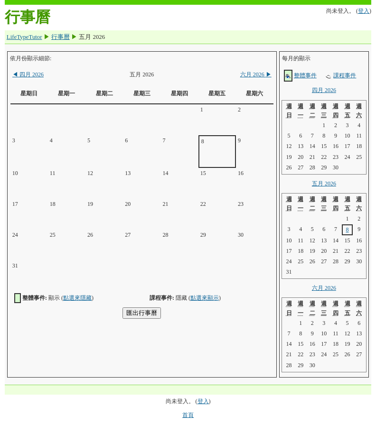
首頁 (188, 415)
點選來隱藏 (77, 298)
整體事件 (305, 75)
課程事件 (344, 75)
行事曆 (60, 37)
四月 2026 (28, 74)
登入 (363, 11)
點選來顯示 (204, 298)
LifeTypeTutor (24, 37)
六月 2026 (256, 74)
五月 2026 (324, 183)
